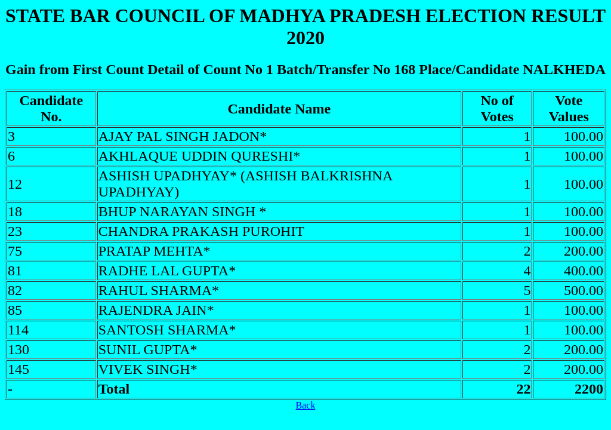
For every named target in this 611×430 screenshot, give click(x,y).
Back (306, 405)
